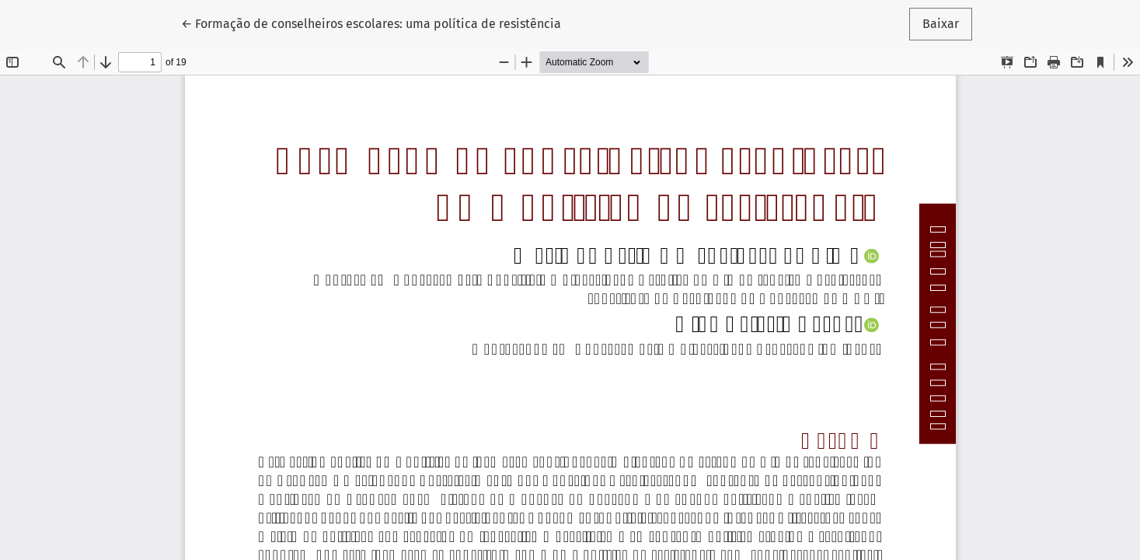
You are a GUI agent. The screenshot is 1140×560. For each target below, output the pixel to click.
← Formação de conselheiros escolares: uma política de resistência (371, 22)
